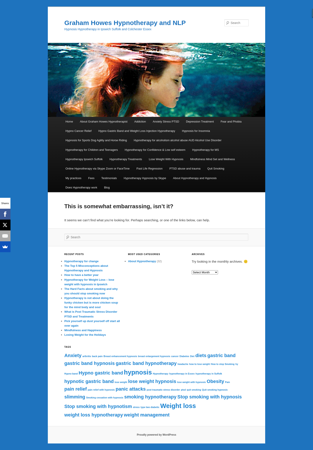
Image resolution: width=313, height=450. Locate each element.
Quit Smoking (215, 168)
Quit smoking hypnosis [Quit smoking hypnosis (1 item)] (215, 389)
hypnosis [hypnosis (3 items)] (138, 372)
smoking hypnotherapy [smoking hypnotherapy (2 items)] (150, 397)
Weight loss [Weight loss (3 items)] (178, 405)
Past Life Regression (150, 168)
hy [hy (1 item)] (236, 364)
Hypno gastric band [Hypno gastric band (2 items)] (101, 373)
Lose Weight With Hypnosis (166, 159)
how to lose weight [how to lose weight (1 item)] (199, 364)
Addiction (140, 121)
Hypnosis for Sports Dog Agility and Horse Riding (96, 140)
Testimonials (109, 178)
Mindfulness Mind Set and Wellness (212, 159)
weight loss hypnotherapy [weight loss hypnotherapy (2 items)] (93, 415)
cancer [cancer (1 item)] (174, 356)
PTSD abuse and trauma (184, 168)
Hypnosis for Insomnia (196, 131)
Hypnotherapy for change (81, 261)
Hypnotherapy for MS (205, 149)
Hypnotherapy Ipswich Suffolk (84, 159)
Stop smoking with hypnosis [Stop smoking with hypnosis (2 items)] (209, 397)
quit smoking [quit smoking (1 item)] (194, 389)
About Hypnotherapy (142, 261)
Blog (107, 187)
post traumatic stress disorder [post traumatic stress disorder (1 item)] (163, 389)
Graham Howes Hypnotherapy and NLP (125, 22)
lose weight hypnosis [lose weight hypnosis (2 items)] (152, 381)
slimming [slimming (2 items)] (74, 397)
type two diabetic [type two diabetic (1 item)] (150, 407)
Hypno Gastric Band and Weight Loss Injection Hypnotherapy (136, 131)
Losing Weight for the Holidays (85, 334)
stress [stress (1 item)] (136, 407)
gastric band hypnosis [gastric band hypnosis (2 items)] (89, 363)
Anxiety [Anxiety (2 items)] (73, 355)
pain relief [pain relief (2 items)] (75, 389)
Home (69, 121)
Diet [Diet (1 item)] (192, 356)
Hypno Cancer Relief (78, 131)
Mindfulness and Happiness (83, 330)
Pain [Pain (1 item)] (227, 382)
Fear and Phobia (231, 121)
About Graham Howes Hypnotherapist (103, 121)
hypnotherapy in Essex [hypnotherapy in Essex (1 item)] (182, 373)
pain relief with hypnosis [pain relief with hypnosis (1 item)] (101, 389)
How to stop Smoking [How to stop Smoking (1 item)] (223, 364)
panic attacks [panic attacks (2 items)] (131, 389)
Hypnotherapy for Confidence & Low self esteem (155, 149)
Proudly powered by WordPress (156, 434)
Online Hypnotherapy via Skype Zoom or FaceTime (97, 168)
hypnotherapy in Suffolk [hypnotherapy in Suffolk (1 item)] (209, 373)
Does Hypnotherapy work (81, 187)
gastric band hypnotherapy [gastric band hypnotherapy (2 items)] (146, 363)
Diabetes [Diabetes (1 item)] (184, 356)
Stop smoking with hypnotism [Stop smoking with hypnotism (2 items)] (98, 406)
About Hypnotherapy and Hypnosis (195, 178)
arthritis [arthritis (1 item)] (86, 356)
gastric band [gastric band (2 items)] (221, 355)
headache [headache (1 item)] (183, 364)
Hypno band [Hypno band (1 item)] (71, 373)
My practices (73, 178)
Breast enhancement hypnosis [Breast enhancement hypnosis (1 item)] (120, 356)
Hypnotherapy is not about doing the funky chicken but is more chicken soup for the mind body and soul (91, 302)
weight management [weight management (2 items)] (147, 415)
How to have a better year (81, 275)
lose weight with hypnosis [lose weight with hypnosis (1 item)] (191, 382)
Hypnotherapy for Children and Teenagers (91, 149)
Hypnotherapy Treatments (126, 159)
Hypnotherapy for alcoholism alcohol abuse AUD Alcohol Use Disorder (177, 140)
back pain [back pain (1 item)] (97, 356)
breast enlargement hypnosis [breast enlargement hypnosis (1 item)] (154, 356)
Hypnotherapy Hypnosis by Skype (145, 178)
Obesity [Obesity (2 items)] (215, 381)
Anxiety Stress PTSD (166, 121)
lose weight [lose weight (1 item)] (121, 382)
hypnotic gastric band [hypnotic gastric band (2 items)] (89, 381)
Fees (91, 178)
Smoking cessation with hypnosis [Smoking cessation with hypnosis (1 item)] (104, 397)
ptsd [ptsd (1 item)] (183, 389)
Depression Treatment (200, 121)
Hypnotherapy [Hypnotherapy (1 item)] (160, 373)
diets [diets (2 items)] (200, 355)
